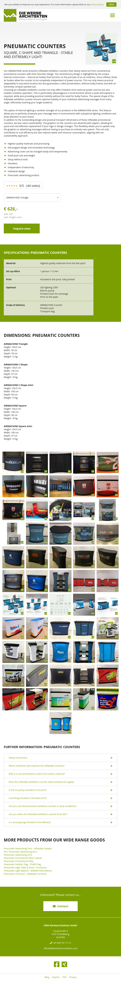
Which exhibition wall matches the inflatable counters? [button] (60, 766)
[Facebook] (56, 964)
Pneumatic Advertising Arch (18, 854)
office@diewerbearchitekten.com (60, 948)
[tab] (60, 758)
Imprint (55, 977)
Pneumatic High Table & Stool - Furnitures (25, 867)
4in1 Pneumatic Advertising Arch (20, 851)
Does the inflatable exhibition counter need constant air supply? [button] (60, 782)
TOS (64, 977)
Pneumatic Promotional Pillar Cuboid (23, 857)
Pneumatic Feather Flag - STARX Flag (22, 864)
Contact (60, 906)
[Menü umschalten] (112, 15)
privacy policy (97, 4)
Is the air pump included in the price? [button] (60, 790)
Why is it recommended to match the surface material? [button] (60, 774)
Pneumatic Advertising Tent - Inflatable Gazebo (28, 848)
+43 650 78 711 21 (60, 942)
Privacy (72, 977)
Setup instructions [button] (60, 757)
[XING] (64, 964)
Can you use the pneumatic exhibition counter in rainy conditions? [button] (60, 806)
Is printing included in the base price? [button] (60, 798)
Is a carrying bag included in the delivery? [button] (60, 822)
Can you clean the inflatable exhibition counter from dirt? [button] (60, 814)
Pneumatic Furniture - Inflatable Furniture (25, 873)
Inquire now (21, 228)
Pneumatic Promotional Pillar (19, 861)
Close (111, 4)
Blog (47, 977)
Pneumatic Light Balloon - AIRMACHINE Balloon (28, 870)
